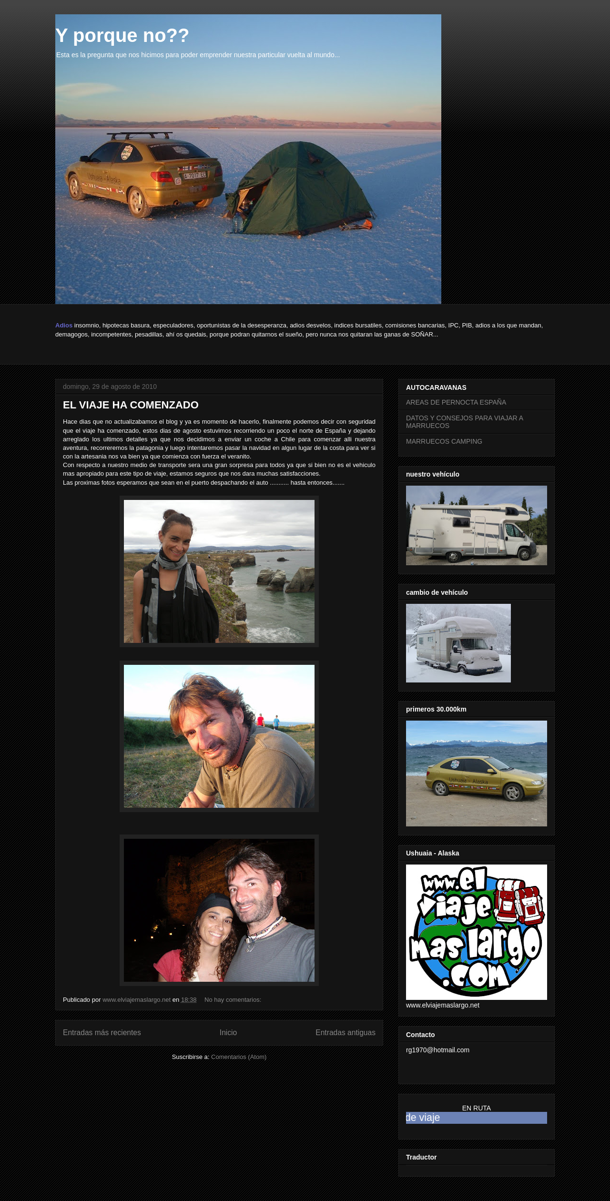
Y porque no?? (122, 35)
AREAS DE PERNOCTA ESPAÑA (456, 402)
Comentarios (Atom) (238, 1056)
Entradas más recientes (102, 1032)
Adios (63, 325)
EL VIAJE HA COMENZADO (131, 405)
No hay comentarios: (233, 999)
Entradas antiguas (345, 1032)
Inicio (228, 1032)
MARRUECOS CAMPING (444, 441)
